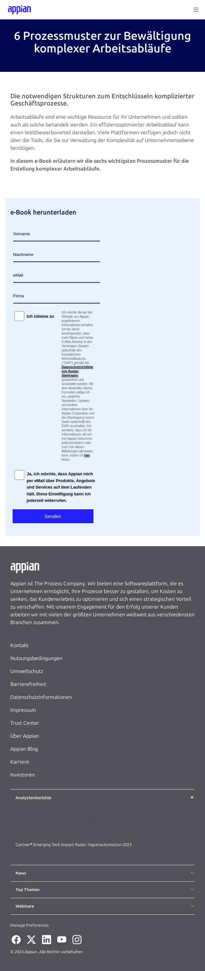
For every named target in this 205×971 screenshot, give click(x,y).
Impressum (23, 710)
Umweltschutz (26, 671)
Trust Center (24, 723)
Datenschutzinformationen (41, 697)
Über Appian (24, 736)
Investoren (22, 775)
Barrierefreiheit (28, 684)
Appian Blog (24, 749)
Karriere (19, 762)
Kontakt (19, 645)
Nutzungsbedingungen (36, 658)
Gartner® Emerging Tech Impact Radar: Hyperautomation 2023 (74, 844)
